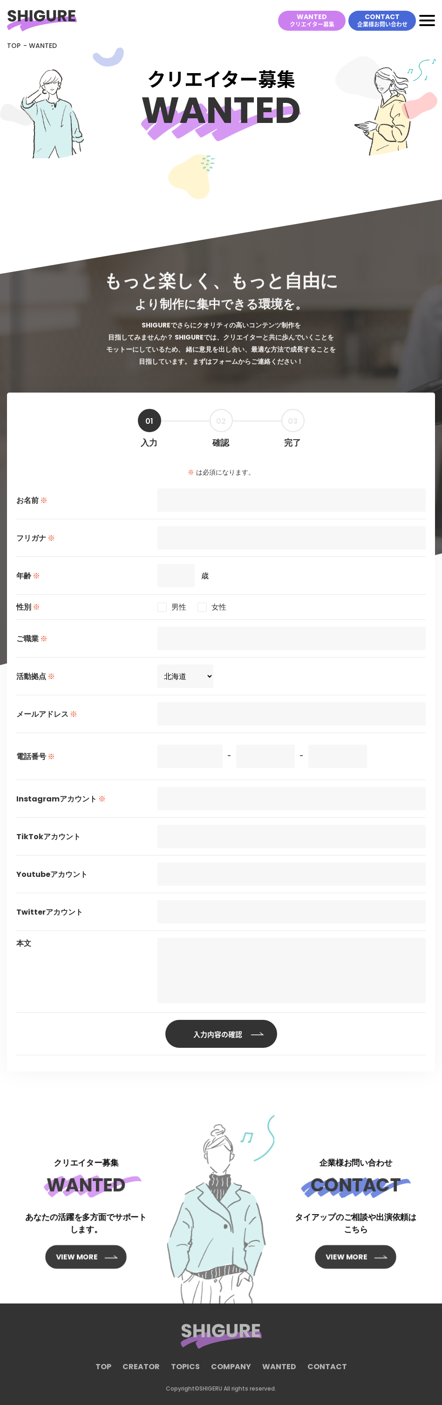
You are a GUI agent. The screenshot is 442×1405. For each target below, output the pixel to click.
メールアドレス (46, 714)
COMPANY (231, 1371)
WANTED (312, 20)
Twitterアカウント (49, 912)
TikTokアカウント (48, 836)
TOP (13, 45)
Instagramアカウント (61, 799)
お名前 (32, 500)
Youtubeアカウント (52, 874)
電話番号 (35, 756)
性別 (28, 607)
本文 (23, 943)
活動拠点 (35, 676)
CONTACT (382, 20)
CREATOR (141, 1371)
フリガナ (35, 538)
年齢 (28, 575)
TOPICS (185, 1371)
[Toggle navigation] (427, 20)
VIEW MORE (80, 1237)
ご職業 (32, 638)
